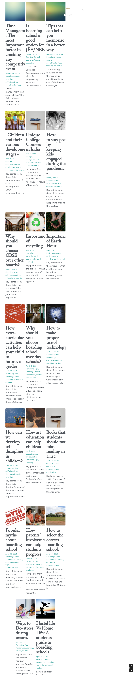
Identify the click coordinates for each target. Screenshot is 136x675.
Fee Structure (64, 633)
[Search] (83, 6)
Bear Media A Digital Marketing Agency (47, 656)
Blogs (60, 625)
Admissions (62, 627)
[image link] (68, 4)
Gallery (61, 630)
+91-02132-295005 (86, 625)
